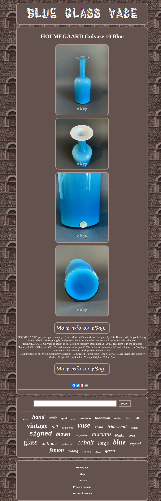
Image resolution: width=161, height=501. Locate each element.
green (110, 450)
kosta (99, 427)
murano (101, 433)
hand (38, 417)
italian (134, 427)
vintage (37, 425)
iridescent (117, 426)
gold (64, 418)
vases (25, 419)
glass (31, 442)
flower (98, 452)
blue (119, 442)
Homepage (82, 467)
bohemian (102, 418)
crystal (135, 444)
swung (73, 451)
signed (40, 433)
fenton (56, 450)
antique (49, 443)
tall (55, 426)
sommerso (67, 427)
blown (63, 434)
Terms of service (82, 493)
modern (85, 418)
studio (117, 418)
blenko (119, 435)
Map (82, 473)
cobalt (86, 442)
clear (127, 418)
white (73, 419)
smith (53, 418)
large (103, 443)
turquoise (81, 435)
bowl (132, 435)
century (86, 451)
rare (138, 417)
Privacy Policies (82, 486)
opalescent (67, 444)
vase (83, 425)
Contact (82, 480)
